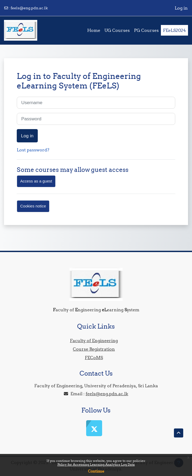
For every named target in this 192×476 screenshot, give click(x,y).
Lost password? (33, 149)
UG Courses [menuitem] (117, 30)
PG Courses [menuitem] (146, 30)
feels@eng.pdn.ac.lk (29, 8)
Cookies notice (33, 206)
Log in (181, 8)
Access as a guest (36, 181)
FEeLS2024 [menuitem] (174, 30)
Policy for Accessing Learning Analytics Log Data (96, 464)
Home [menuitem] (93, 30)
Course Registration (94, 349)
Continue (96, 471)
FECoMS (94, 357)
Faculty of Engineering (94, 340)
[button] (178, 433)
